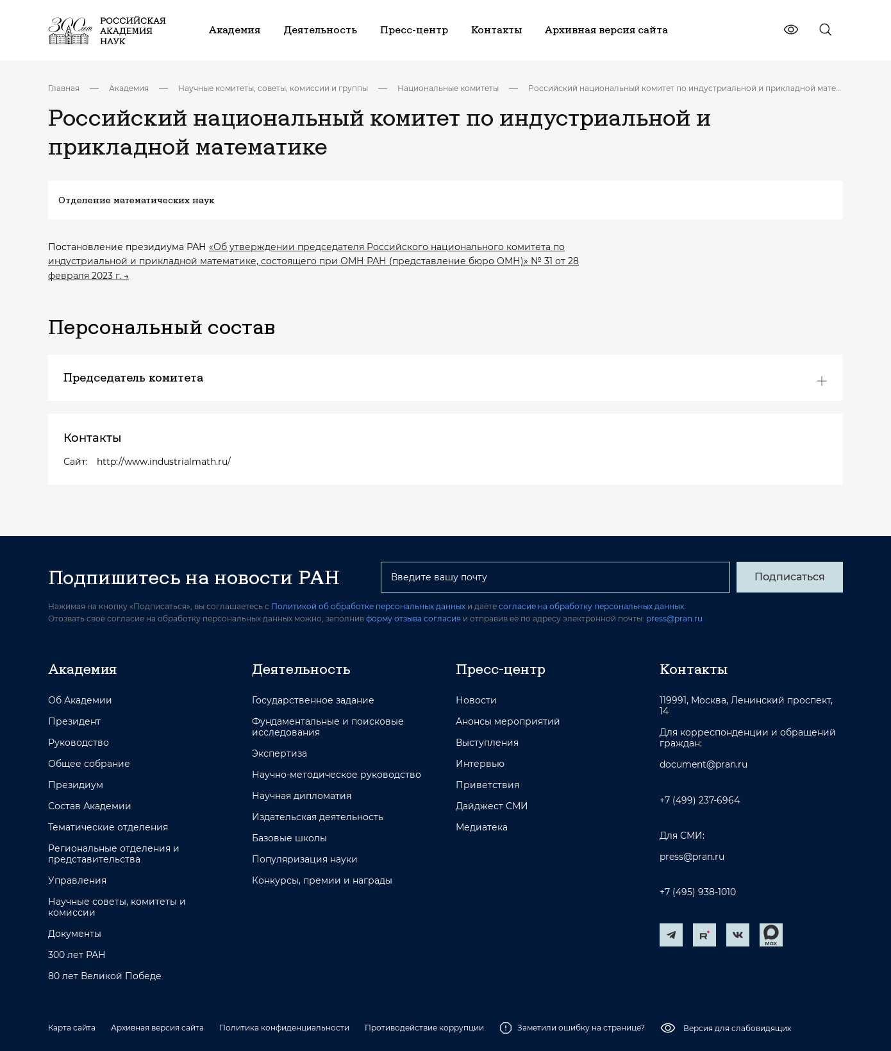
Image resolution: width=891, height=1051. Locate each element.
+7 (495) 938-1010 (698, 892)
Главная (63, 88)
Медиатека (482, 827)
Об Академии (80, 700)
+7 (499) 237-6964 (700, 800)
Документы (74, 934)
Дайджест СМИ (492, 806)
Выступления (487, 742)
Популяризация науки (305, 859)
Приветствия (487, 785)
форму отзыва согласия (413, 618)
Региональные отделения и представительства (113, 854)
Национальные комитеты (448, 88)
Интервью (480, 764)
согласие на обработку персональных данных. (592, 606)
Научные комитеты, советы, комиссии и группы (273, 88)
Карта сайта (72, 1027)
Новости (476, 700)
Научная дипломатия (301, 796)
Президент (74, 721)
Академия (129, 88)
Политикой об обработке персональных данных (368, 606)
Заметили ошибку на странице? (572, 1028)
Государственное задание (313, 700)
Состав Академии (89, 806)
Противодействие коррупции (424, 1027)
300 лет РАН (77, 955)
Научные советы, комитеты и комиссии (117, 907)
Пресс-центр (500, 669)
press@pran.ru (674, 618)
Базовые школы (289, 838)
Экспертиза (279, 753)
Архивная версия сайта (157, 1027)
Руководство (78, 742)
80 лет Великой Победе (105, 976)
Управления (77, 880)
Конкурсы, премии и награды (322, 880)
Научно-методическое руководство (336, 774)
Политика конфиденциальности (284, 1027)
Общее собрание (89, 764)
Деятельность (301, 669)
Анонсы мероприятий (508, 721)
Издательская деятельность (317, 817)
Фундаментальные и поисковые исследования (328, 727)
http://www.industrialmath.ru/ (164, 461)
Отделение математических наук (136, 200)
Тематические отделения (108, 827)
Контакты (694, 669)
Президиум (75, 785)
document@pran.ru (703, 764)
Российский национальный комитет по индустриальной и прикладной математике (685, 88)
